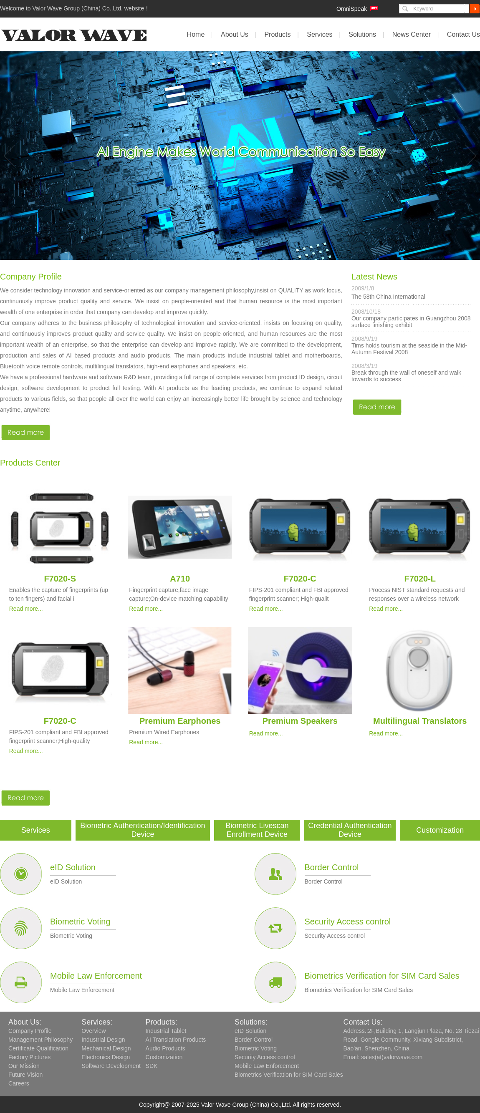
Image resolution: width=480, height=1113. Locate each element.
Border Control (332, 867)
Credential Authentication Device (350, 830)
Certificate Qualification (38, 1048)
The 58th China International (388, 296)
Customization (440, 830)
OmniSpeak (351, 8)
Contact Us (463, 34)
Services (319, 34)
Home (196, 34)
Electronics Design (105, 1057)
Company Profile (30, 1030)
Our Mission (24, 1066)
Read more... (26, 608)
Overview (93, 1030)
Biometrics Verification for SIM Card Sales (382, 975)
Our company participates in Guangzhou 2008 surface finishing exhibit (411, 321)
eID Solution (73, 867)
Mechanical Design (106, 1048)
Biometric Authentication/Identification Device (142, 830)
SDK (152, 1066)
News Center (411, 34)
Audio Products (165, 1048)
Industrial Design (103, 1039)
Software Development (111, 1066)
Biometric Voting (80, 921)
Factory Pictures (29, 1057)
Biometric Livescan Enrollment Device (256, 830)
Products (277, 34)
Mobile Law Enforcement (96, 975)
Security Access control (348, 921)
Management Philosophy (40, 1039)
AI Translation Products (176, 1039)
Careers (18, 1083)
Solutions (362, 34)
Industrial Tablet (166, 1030)
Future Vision (25, 1074)
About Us (234, 34)
